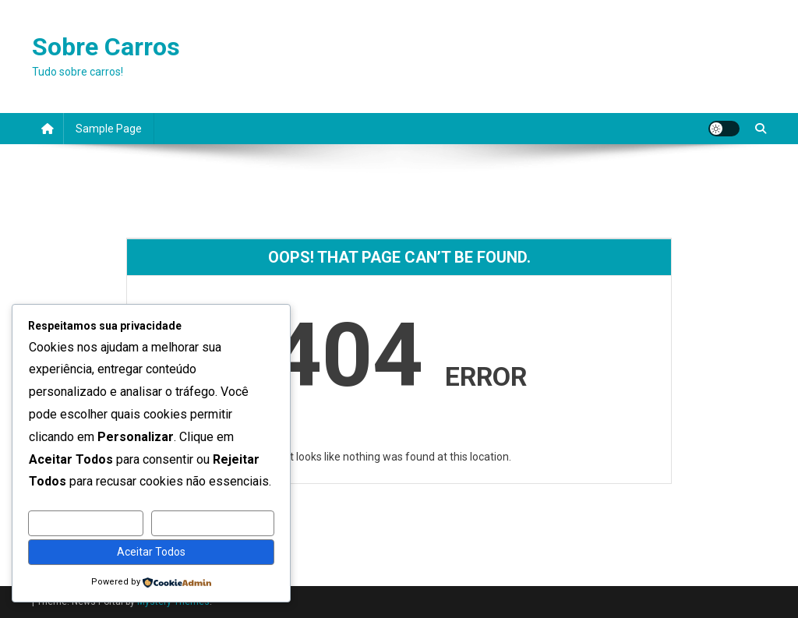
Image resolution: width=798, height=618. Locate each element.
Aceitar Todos (151, 552)
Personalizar (86, 523)
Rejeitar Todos (213, 523)
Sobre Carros (106, 47)
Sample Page (109, 128)
